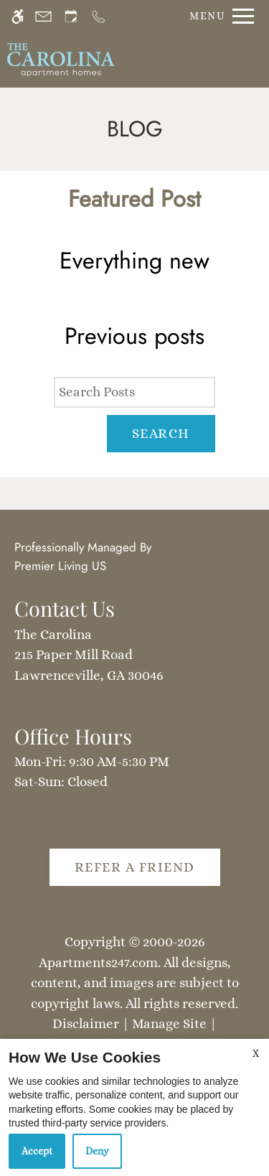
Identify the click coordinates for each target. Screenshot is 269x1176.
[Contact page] (43, 16)
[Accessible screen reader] (17, 16)
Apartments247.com (98, 962)
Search (161, 433)
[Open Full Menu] (218, 16)
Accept (37, 1151)
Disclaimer (85, 1023)
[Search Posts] (134, 392)
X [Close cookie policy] (256, 1053)
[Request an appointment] (71, 16)
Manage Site (169, 1023)
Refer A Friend (135, 866)
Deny (97, 1151)
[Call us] (98, 16)
